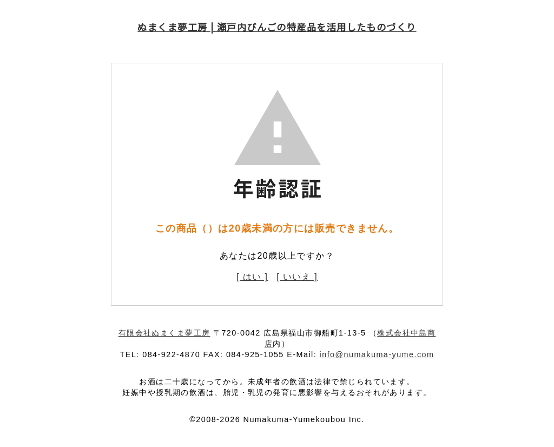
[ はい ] (252, 276)
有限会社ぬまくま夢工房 (164, 332)
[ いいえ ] (297, 276)
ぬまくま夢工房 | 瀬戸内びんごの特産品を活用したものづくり (276, 27)
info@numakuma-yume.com (377, 354)
